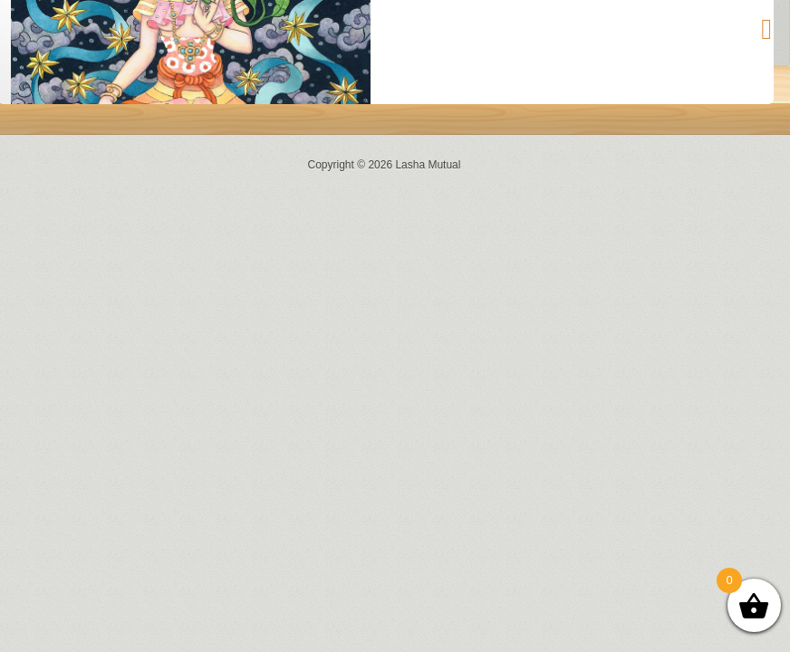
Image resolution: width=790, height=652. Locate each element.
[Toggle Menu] (766, 29)
